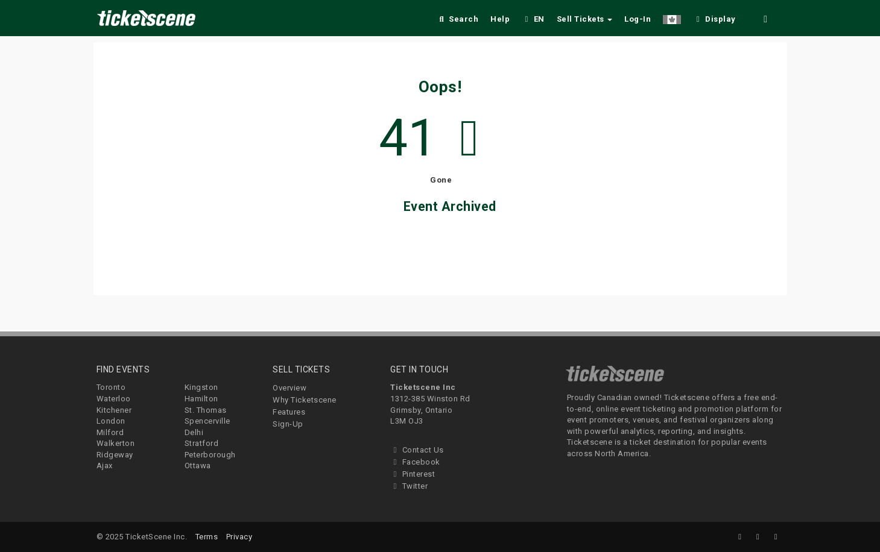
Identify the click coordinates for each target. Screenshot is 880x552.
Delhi (194, 432)
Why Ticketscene (305, 399)
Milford (110, 432)
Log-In (637, 19)
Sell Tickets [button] (585, 19)
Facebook (415, 461)
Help (500, 19)
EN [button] (533, 19)
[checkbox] (714, 17)
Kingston (201, 387)
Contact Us (417, 449)
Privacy (239, 536)
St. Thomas (206, 410)
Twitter (409, 486)
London (111, 420)
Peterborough (210, 454)
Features (289, 411)
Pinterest (412, 473)
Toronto (111, 387)
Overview (289, 387)
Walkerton (116, 443)
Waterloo (114, 398)
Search (457, 19)
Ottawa (198, 465)
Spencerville (207, 420)
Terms (206, 536)
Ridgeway (115, 454)
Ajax (105, 465)
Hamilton (201, 398)
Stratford (202, 443)
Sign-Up (288, 423)
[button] (672, 17)
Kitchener (114, 410)
